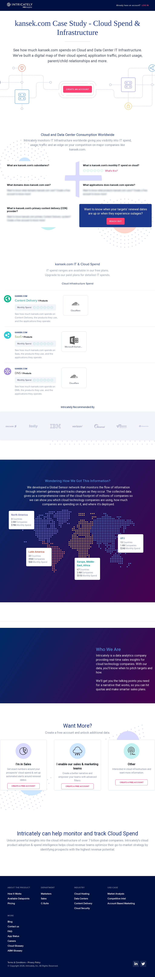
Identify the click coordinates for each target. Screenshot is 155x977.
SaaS (19, 336)
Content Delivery (26, 300)
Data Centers (81, 898)
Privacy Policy (34, 962)
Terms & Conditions (17, 962)
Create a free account (23, 786)
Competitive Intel (116, 898)
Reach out (115, 221)
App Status (13, 936)
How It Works (14, 894)
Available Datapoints (18, 898)
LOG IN (145, 5)
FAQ (10, 931)
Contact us (13, 926)
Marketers (46, 894)
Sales (43, 898)
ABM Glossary (15, 951)
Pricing (11, 903)
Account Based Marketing (121, 903)
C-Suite (45, 903)
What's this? (111, 170)
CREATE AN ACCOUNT (77, 89)
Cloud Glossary (15, 946)
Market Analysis (115, 894)
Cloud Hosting (81, 894)
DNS (18, 373)
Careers (12, 941)
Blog (10, 922)
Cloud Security (82, 908)
